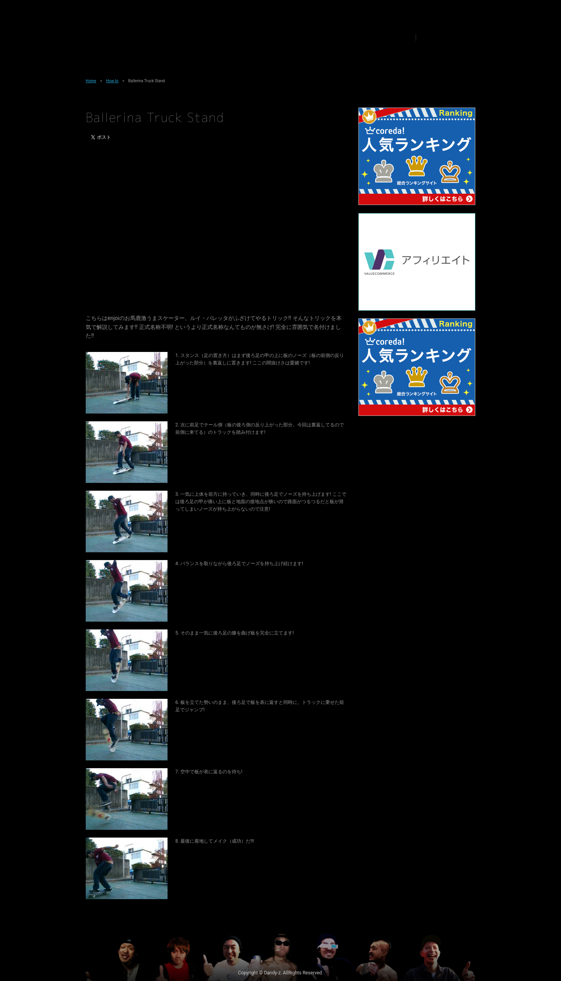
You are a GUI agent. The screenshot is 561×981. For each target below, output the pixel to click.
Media (257, 37)
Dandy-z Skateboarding (123, 39)
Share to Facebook (439, 37)
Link (359, 37)
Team (194, 37)
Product (326, 37)
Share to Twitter (431, 37)
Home (91, 81)
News (225, 37)
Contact (391, 37)
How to (290, 37)
